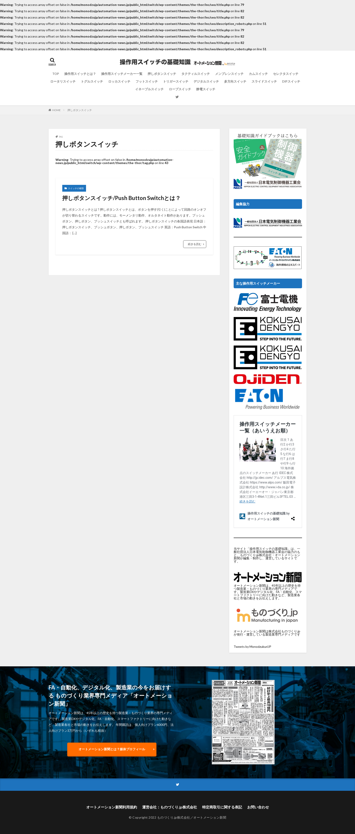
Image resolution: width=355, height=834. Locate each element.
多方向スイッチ (235, 81)
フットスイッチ (147, 81)
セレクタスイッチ (285, 74)
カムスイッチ (258, 74)
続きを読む (194, 244)
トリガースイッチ (175, 81)
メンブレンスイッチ (229, 74)
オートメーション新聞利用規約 (111, 807)
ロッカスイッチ (119, 81)
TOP (55, 74)
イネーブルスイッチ (149, 89)
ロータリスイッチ (63, 81)
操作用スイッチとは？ (80, 74)
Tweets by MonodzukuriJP (252, 646)
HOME (56, 110)
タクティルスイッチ (195, 74)
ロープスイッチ (180, 89)
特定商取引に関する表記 (222, 807)
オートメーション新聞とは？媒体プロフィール (112, 749)
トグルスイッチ (92, 81)
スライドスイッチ (264, 81)
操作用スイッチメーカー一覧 (121, 74)
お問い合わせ (258, 807)
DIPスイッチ (291, 81)
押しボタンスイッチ (162, 74)
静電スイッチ (205, 89)
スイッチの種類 (76, 188)
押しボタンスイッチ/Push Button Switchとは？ (121, 198)
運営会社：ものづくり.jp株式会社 (169, 807)
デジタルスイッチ (206, 81)
